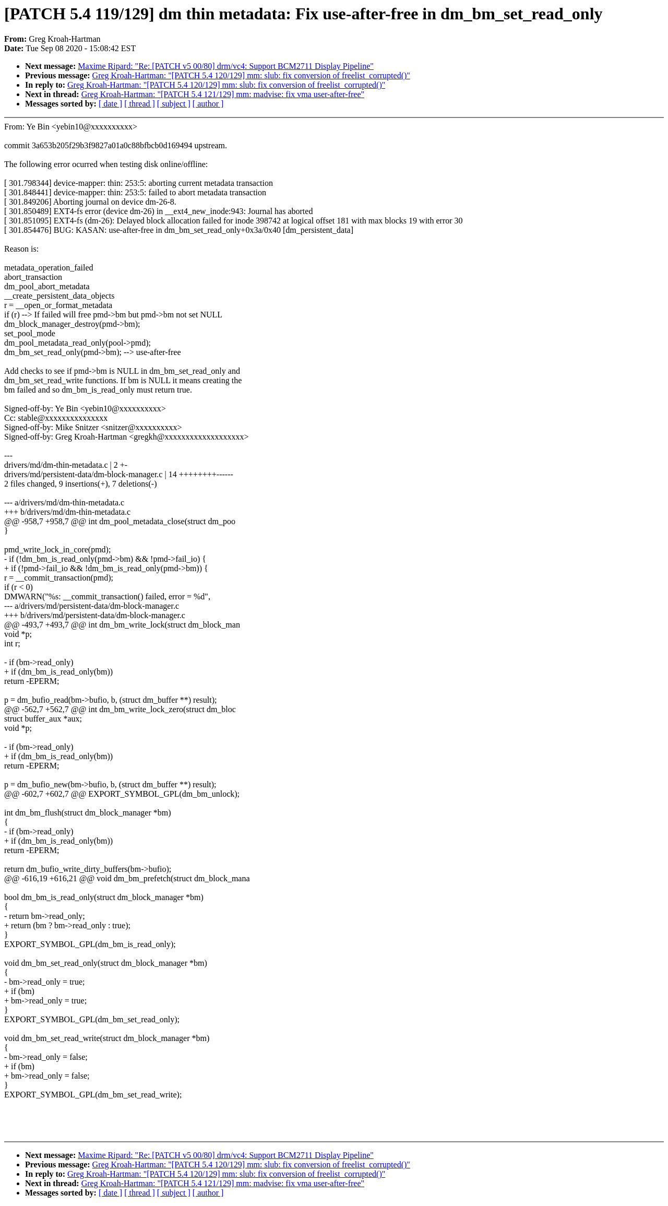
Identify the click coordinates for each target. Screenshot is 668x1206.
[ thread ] (139, 103)
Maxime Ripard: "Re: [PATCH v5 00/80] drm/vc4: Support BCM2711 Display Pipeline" (226, 66)
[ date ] (110, 103)
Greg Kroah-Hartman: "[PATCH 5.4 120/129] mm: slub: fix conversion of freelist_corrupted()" (251, 75)
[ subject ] (173, 103)
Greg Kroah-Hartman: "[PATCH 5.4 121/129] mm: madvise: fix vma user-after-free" (222, 94)
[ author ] (208, 103)
